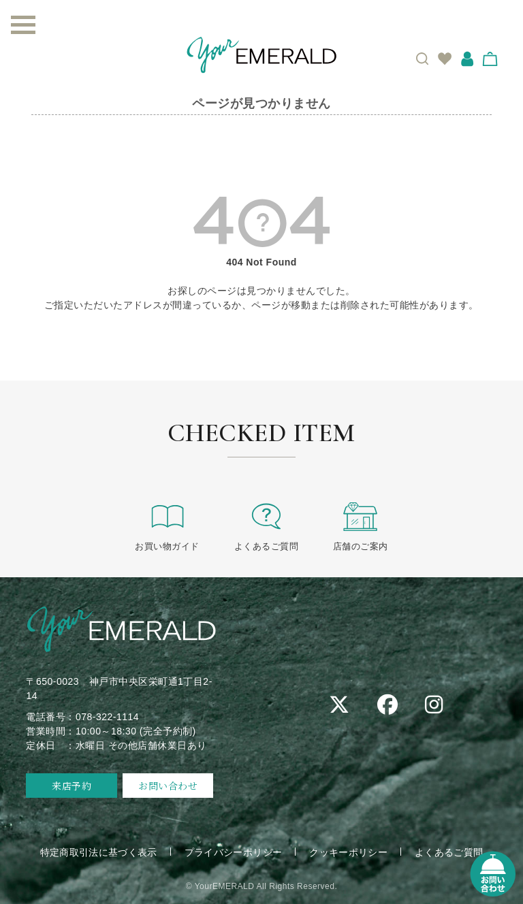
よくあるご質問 (266, 525)
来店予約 (71, 785)
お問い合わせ (167, 785)
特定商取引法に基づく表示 (97, 851)
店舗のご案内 (360, 525)
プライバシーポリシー (233, 851)
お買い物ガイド (167, 525)
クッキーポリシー (349, 851)
